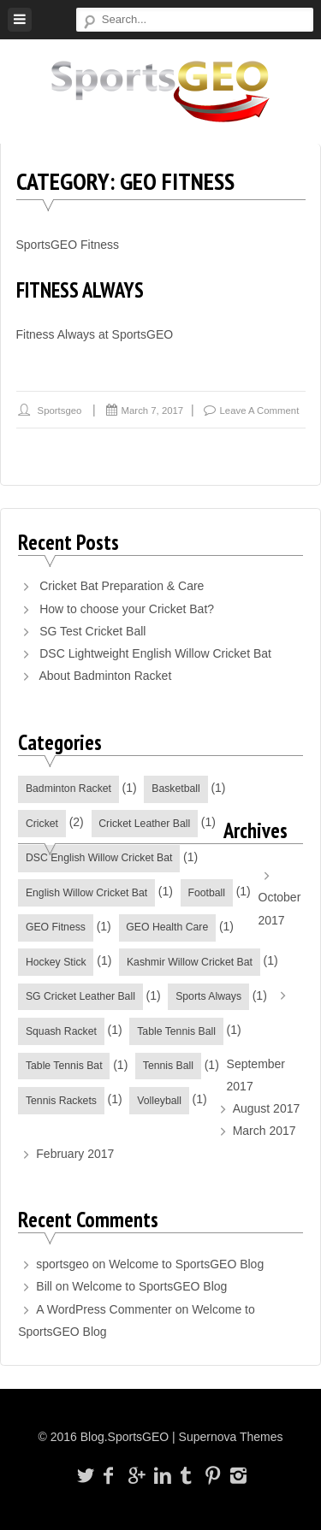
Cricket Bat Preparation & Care (121, 586)
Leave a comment (260, 410)
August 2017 (266, 1108)
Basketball (176, 789)
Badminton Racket (68, 789)
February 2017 (75, 1154)
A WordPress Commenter (103, 1309)
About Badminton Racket (105, 675)
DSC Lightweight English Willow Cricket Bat (155, 653)
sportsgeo (60, 410)
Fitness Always (80, 290)
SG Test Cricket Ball (92, 631)
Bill (44, 1286)
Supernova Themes (231, 1437)
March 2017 (264, 1130)
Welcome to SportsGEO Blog (186, 1264)
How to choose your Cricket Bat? (126, 609)
